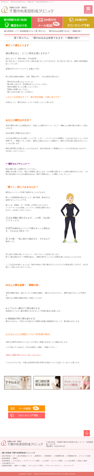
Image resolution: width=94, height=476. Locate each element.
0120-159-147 (60, 446)
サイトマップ (69, 466)
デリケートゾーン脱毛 (32, 461)
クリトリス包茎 (84, 456)
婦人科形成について (25, 456)
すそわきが (17, 461)
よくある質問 (70, 461)
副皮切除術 (6, 458)
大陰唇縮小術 (71, 456)
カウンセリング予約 (35, 466)
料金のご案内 (82, 461)
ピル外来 (45, 461)
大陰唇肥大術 (59, 456)
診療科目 (38, 456)
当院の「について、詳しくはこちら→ (24, 355)
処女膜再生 (6, 461)
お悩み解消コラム (8, 463)
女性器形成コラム (27, 31)
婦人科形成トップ (11, 31)
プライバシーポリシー (53, 466)
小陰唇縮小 (48, 456)
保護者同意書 (7, 466)
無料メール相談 (20, 466)
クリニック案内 (57, 461)
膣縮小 (15, 458)
